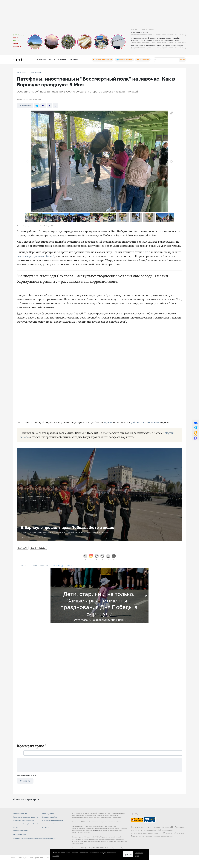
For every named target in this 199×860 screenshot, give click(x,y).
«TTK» (47, 858)
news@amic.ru (97, 830)
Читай (52, 60)
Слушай (62, 60)
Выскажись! (25, 105)
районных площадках (145, 422)
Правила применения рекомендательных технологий (34, 838)
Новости (41, 60)
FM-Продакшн (48, 814)
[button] (171, 113)
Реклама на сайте (49, 817)
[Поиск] (166, 60)
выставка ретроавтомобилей (35, 256)
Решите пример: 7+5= (27, 775)
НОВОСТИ (22, 73)
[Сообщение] (99, 765)
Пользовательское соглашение (25, 817)
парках (107, 422)
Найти (182, 60)
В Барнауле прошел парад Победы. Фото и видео (67, 527)
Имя (19, 752)
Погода (16, 827)
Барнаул (22, 548)
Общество (36, 73)
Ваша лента (143, 59)
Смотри (74, 60)
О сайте (45, 827)
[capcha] (39, 775)
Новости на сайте (20, 814)
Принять (128, 854)
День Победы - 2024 (61, 566)
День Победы (38, 548)
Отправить (25, 781)
